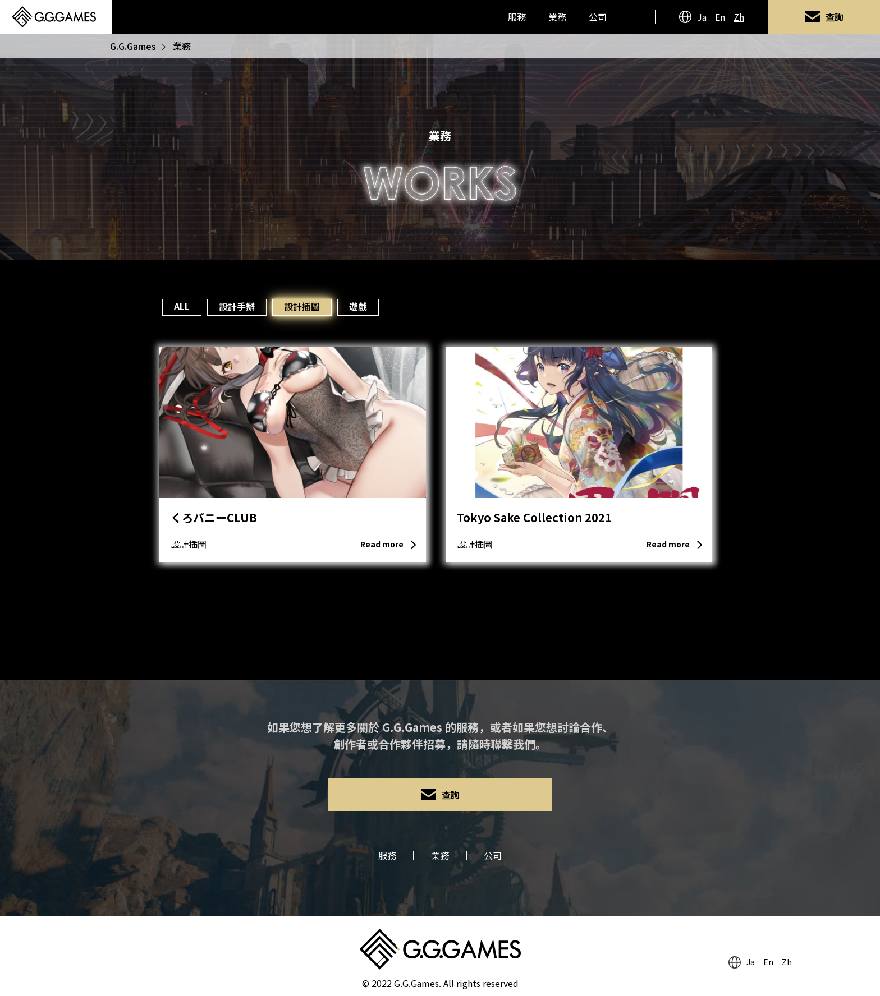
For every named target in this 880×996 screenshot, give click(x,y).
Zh (739, 17)
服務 (517, 17)
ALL (182, 306)
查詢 (835, 17)
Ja (702, 17)
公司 (598, 17)
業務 (557, 17)
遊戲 (358, 306)
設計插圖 (302, 306)
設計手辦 (237, 306)
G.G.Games (133, 46)
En (720, 17)
